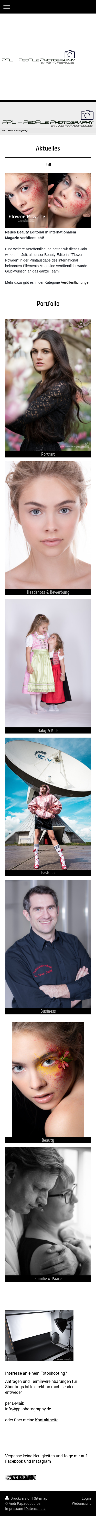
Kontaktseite (46, 1419)
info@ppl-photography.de (28, 1408)
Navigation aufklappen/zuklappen (48, 6)
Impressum (14, 1508)
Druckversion (18, 1498)
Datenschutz (35, 1508)
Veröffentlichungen (76, 282)
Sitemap (40, 1498)
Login (86, 1498)
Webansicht (81, 1503)
